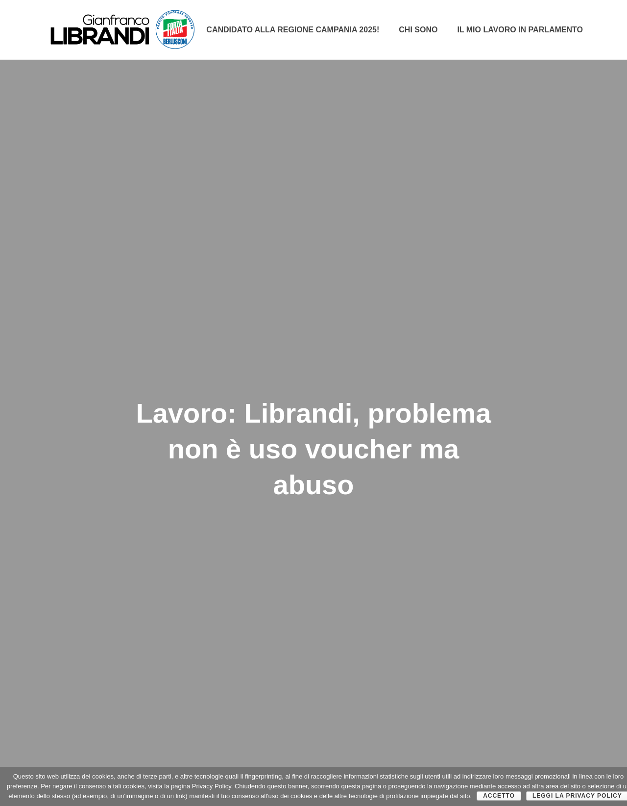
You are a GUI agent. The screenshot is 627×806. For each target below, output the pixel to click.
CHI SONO (418, 29)
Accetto (499, 795)
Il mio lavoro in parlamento (520, 29)
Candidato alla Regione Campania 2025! (292, 29)
